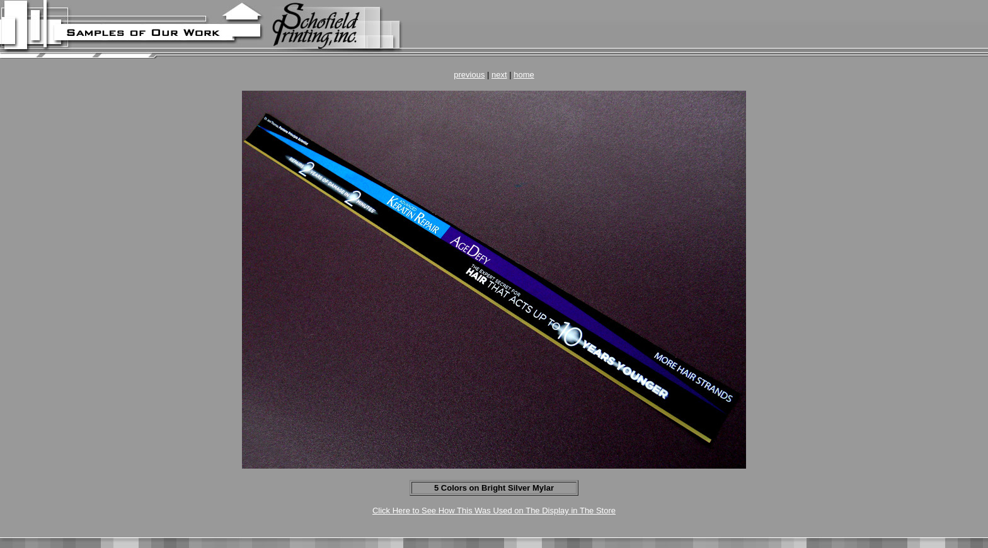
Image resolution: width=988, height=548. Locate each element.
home (524, 74)
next (499, 74)
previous (469, 74)
